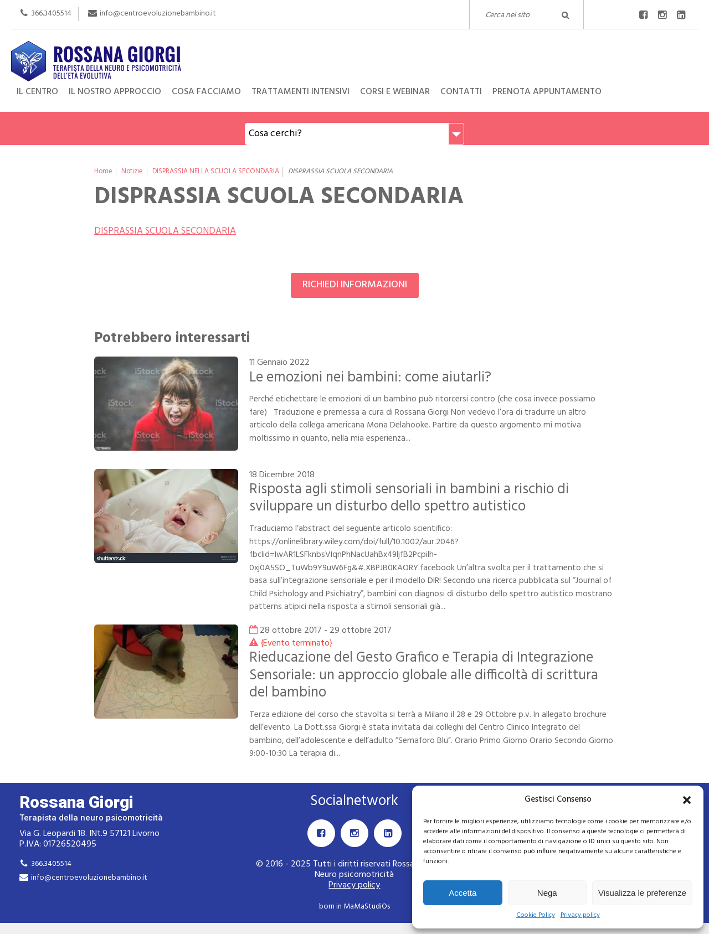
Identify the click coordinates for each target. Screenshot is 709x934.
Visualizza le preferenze (642, 892)
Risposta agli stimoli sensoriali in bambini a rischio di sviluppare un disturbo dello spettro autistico (409, 498)
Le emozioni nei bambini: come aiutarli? (370, 377)
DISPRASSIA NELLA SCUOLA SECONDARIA (215, 171)
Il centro (37, 92)
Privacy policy (580, 915)
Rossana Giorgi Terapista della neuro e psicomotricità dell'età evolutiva (354, 50)
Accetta (462, 892)
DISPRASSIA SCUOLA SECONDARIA (165, 231)
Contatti (461, 92)
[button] (686, 800)
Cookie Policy (535, 915)
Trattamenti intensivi (300, 92)
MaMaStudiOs (366, 906)
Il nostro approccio (115, 92)
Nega (547, 892)
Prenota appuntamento (547, 92)
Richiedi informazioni (354, 285)
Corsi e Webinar (395, 92)
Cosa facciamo (206, 92)
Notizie (132, 171)
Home (103, 171)
